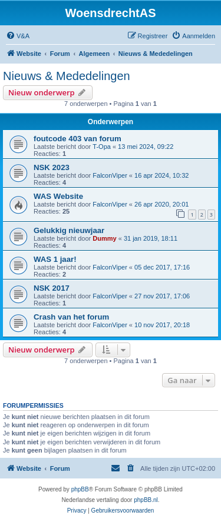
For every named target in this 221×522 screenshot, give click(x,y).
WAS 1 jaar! (55, 259)
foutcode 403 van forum (77, 138)
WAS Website (58, 196)
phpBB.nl (146, 500)
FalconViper (110, 175)
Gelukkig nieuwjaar (69, 230)
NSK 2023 (52, 167)
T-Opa (102, 146)
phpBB (80, 489)
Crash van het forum (71, 316)
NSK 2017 (52, 288)
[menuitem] (17, 36)
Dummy (104, 238)
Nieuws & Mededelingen (66, 75)
